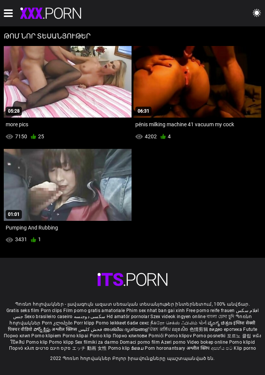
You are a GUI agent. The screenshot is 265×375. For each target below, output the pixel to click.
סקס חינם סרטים (52, 348)
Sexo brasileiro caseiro (49, 316)
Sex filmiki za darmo (97, 342)
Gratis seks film (23, 310)
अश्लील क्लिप (199, 348)
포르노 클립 (240, 335)
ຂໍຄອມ (138, 348)
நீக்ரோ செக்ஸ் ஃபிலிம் (174, 323)
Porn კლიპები (58, 323)
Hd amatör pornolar (128, 316)
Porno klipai (76, 335)
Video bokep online (207, 342)
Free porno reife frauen (210, 310)
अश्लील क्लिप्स (65, 329)
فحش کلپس (91, 329)
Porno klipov (179, 335)
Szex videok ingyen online (177, 316)
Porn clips (52, 310)
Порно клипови (131, 335)
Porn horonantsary (165, 348)
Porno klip (101, 335)
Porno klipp (62, 342)
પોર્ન (203, 323)
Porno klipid (242, 342)
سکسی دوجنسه (89, 316)
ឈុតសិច (181, 329)
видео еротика (225, 329)
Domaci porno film (140, 342)
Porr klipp (85, 323)
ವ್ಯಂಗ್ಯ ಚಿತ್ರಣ (220, 323)
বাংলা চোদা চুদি (220, 316)
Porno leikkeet (111, 323)
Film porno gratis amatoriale (94, 310)
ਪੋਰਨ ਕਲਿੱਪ (161, 329)
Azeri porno (174, 342)
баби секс (138, 323)
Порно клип (17, 335)
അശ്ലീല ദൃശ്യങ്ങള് (126, 329)
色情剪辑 (200, 329)
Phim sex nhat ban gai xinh (155, 310)
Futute (250, 329)
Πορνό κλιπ (22, 348)
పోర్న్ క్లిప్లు (43, 329)
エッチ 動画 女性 (89, 348)
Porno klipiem (46, 335)
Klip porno (245, 348)
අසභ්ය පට (222, 348)
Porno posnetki (210, 335)
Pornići (157, 335)
